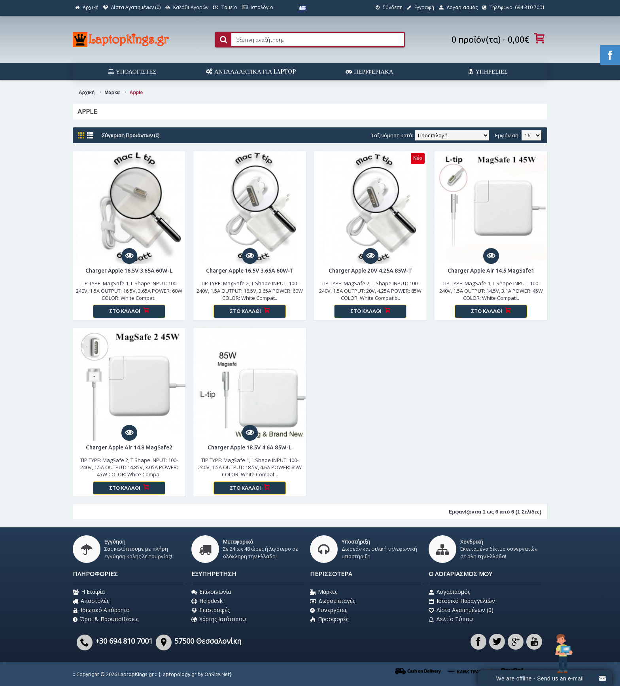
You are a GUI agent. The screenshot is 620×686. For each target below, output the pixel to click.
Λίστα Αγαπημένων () (461, 610)
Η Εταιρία (89, 592)
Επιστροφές (210, 610)
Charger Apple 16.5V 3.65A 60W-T (250, 270)
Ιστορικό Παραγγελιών (462, 601)
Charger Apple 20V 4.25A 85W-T (370, 270)
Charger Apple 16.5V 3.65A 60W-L (129, 270)
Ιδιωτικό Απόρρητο (101, 610)
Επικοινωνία (211, 592)
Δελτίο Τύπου (451, 619)
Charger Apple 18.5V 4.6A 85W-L (250, 447)
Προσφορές (329, 619)
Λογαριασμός (449, 592)
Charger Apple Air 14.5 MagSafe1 (491, 270)
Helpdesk (207, 601)
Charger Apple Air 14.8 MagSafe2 (129, 447)
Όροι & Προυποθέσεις (105, 619)
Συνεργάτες (328, 610)
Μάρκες (323, 592)
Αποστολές (91, 601)
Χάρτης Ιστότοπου (218, 619)
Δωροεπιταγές (332, 601)
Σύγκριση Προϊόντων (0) (130, 135)
